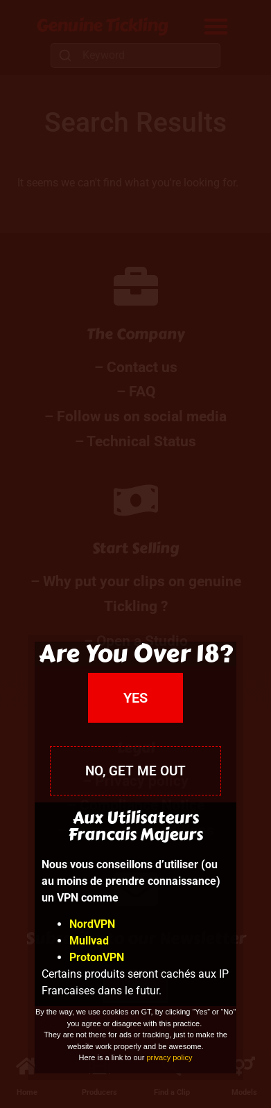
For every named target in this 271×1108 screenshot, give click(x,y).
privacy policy (169, 1057)
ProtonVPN (96, 957)
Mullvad (89, 940)
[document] (135, 554)
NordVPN (92, 924)
